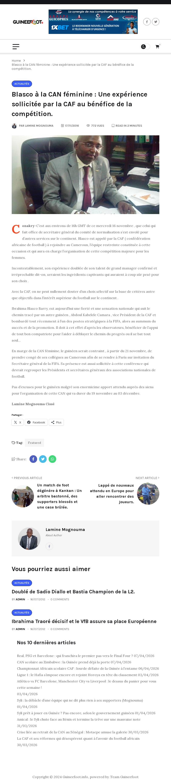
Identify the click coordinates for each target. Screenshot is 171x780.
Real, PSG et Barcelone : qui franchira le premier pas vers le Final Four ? (75, 656)
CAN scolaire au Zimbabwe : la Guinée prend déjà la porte (63, 662)
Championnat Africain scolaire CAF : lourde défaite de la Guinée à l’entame (77, 668)
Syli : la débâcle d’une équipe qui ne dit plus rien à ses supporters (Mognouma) (80, 700)
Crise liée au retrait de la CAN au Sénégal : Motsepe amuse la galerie (72, 732)
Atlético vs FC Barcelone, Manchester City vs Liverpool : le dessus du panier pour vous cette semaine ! (86, 684)
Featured (34, 443)
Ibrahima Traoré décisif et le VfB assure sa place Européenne (84, 621)
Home (17, 61)
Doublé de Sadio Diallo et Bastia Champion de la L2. (73, 592)
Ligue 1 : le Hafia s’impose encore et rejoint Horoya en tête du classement (77, 675)
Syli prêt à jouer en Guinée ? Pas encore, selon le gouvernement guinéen (75, 713)
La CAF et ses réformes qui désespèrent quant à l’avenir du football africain (78, 738)
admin (20, 599)
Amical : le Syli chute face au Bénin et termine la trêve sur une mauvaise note (78, 719)
